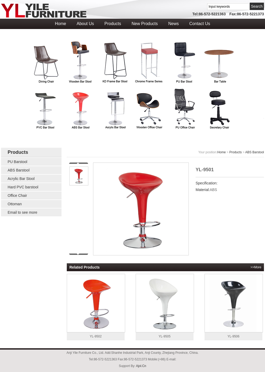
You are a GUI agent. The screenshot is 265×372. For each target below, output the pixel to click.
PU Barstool (17, 162)
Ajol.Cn (141, 366)
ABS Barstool (18, 170)
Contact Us (199, 23)
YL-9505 (164, 306)
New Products (144, 23)
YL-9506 (233, 306)
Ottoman (15, 204)
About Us (85, 23)
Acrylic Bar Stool (21, 179)
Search (257, 6)
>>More (256, 267)
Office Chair (17, 195)
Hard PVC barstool (23, 187)
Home (60, 23)
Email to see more (22, 212)
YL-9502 (96, 306)
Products (112, 23)
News (173, 23)
